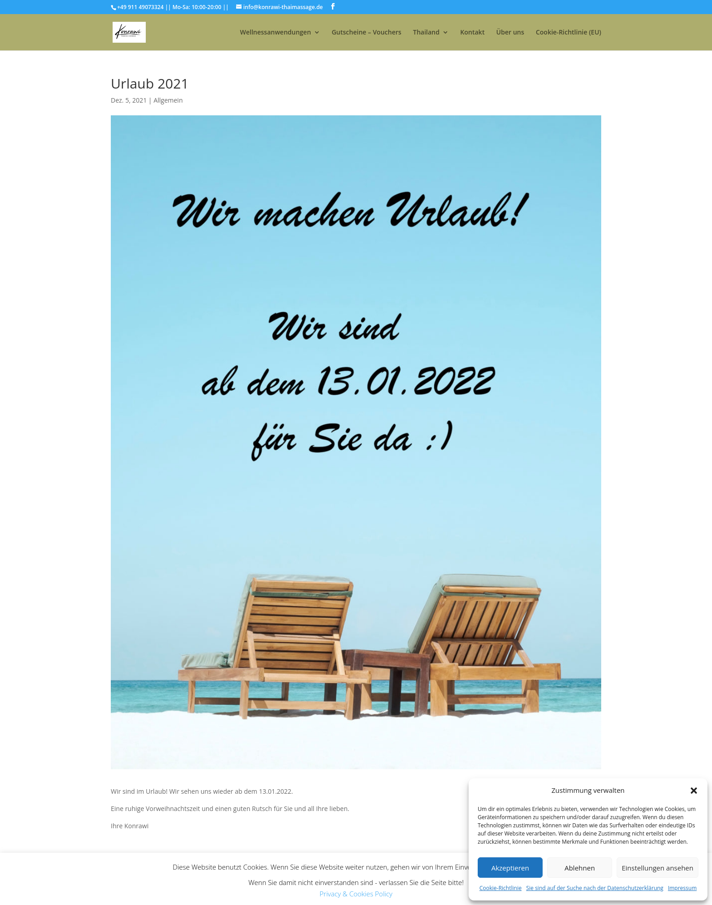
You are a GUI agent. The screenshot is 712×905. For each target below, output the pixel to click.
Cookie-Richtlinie (501, 888)
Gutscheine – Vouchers (366, 32)
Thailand (426, 32)
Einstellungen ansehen (657, 867)
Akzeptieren (510, 867)
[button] (693, 790)
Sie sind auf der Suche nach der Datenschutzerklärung (594, 888)
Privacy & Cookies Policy (356, 893)
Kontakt (472, 32)
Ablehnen (579, 867)
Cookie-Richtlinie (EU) (568, 32)
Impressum (682, 888)
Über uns (510, 32)
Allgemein (168, 100)
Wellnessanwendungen (275, 32)
